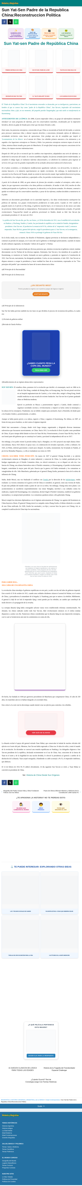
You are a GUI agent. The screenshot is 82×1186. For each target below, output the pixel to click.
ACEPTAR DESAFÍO (41, 295)
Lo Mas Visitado (7, 1178)
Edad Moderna (7, 1134)
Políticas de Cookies (9, 1182)
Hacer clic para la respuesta (41, 1056)
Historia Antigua (7, 1129)
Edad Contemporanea (9, 1136)
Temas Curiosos (7, 1166)
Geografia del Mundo (9, 1161)
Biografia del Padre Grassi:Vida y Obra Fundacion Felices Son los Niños (21, 792)
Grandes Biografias (8, 1138)
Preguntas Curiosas (8, 1168)
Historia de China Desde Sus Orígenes (42, 776)
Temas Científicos (8, 1150)
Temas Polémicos (8, 1152)
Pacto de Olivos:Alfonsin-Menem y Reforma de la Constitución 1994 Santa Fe (61, 792)
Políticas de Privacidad (9, 1180)
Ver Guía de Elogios (41, 733)
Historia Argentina (8, 1127)
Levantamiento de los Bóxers (12, 140)
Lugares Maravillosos (9, 1164)
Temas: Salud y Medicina (10, 1148)
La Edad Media (7, 1131)
